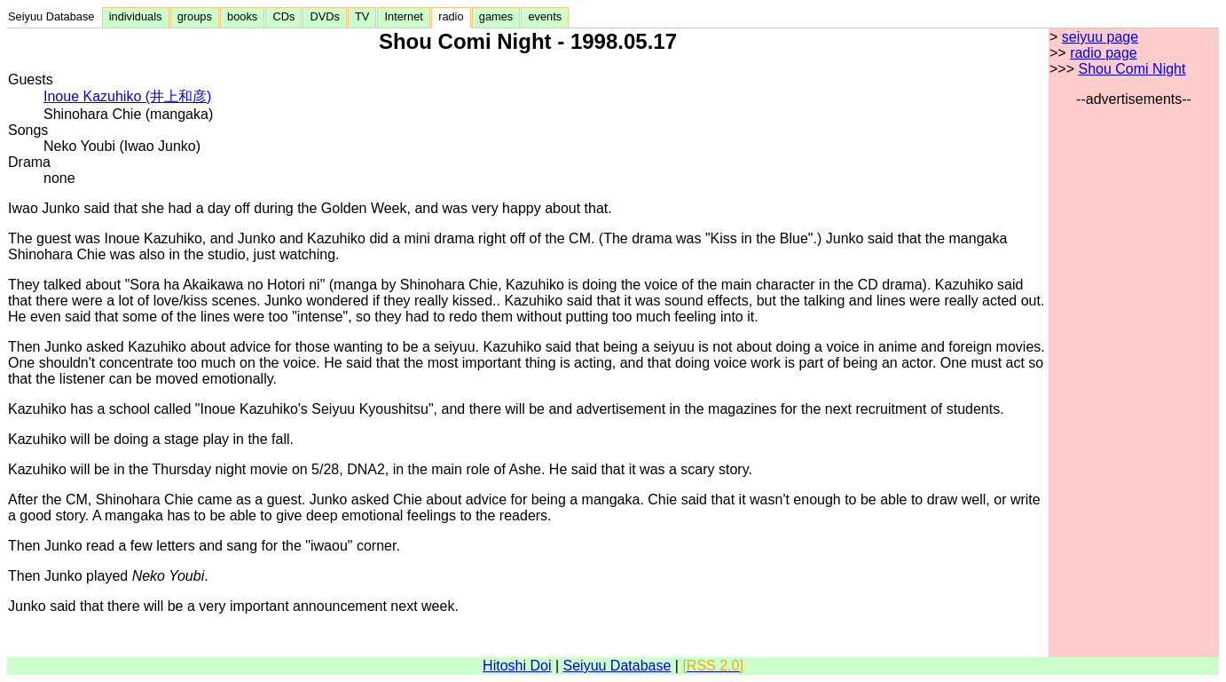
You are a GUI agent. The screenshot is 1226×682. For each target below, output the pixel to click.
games (496, 16)
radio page (1103, 52)
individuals (136, 16)
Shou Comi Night (1131, 68)
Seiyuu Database (54, 16)
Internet (403, 16)
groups (194, 16)
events (545, 16)
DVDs (324, 16)
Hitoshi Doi (517, 665)
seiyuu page (1100, 36)
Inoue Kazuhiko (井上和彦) (127, 96)
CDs (283, 16)
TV (362, 16)
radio (451, 16)
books (242, 16)
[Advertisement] (1134, 373)
